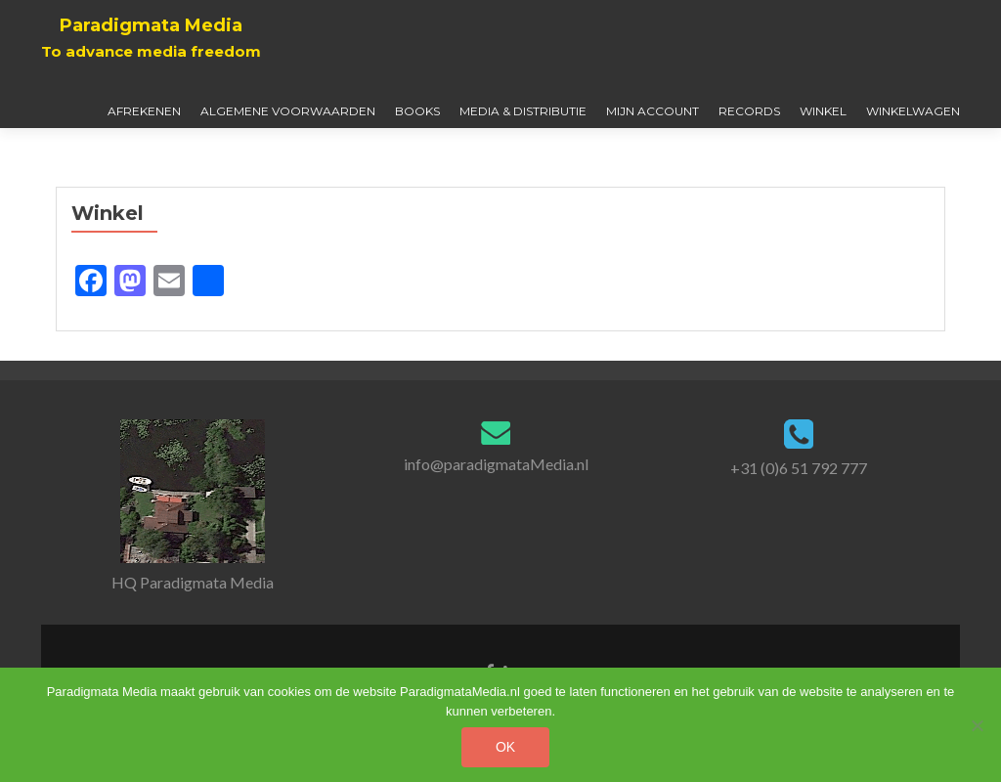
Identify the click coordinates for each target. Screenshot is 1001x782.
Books (417, 111)
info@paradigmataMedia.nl (496, 464)
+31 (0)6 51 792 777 (798, 467)
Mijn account (652, 111)
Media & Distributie (523, 111)
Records (749, 111)
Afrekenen (144, 111)
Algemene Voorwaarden (287, 111)
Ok (505, 747)
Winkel (823, 111)
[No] (976, 725)
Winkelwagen (913, 111)
